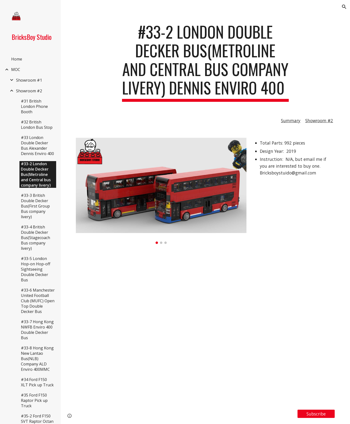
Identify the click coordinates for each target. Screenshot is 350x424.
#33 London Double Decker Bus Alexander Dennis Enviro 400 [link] (37, 145)
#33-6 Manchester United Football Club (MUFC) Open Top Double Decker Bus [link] (38, 300)
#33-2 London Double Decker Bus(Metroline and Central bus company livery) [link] (36, 174)
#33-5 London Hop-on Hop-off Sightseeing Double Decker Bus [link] (35, 269)
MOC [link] (15, 69)
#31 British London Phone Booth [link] (34, 106)
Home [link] (16, 59)
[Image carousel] (161, 191)
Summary (290, 120)
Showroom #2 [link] (29, 91)
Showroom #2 (319, 120)
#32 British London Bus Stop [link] (36, 124)
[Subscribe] (316, 414)
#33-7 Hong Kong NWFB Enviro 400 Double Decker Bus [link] (37, 329)
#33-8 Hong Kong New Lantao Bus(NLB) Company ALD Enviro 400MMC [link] (37, 358)
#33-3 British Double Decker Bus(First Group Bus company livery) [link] (35, 206)
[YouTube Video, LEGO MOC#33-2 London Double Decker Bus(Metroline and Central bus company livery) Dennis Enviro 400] (205, 327)
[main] (205, 62)
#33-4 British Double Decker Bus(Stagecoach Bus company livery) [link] (35, 237)
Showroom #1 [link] (29, 80)
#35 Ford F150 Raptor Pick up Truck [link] (34, 400)
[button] (344, 7)
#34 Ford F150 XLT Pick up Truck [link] (37, 382)
